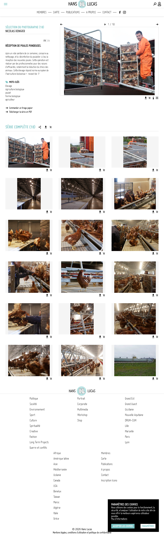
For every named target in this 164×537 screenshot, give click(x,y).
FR (45, 40)
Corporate (82, 404)
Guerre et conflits (38, 447)
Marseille (129, 431)
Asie (55, 464)
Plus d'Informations (119, 518)
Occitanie (129, 409)
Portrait (81, 398)
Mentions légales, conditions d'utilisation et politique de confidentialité (82, 532)
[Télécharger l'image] (145, 97)
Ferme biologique (12, 96)
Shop (79, 420)
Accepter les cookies (123, 526)
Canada (56, 480)
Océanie (57, 475)
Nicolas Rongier (15, 31)
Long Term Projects (39, 442)
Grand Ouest (131, 404)
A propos (91, 12)
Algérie (56, 507)
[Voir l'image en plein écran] (157, 97)
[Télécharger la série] (45, 127)
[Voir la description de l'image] (153, 97)
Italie (55, 513)
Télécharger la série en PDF (20, 111)
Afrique (57, 453)
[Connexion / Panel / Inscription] (159, 4)
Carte (56, 12)
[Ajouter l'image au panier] (149, 97)
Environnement (37, 409)
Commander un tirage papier (21, 107)
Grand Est (129, 398)
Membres (41, 12)
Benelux (57, 491)
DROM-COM (130, 420)
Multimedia (82, 409)
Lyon (127, 442)
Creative (34, 431)
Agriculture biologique (14, 89)
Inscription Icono (109, 480)
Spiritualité (35, 426)
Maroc (56, 502)
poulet (8, 92)
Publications (73, 12)
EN (48, 40)
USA (55, 486)
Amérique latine (61, 458)
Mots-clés (14, 82)
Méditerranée (60, 469)
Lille (127, 426)
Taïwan (56, 496)
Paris (127, 436)
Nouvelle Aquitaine (134, 415)
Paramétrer (148, 526)
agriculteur (10, 99)
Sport (32, 415)
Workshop (82, 415)
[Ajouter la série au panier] (50, 127)
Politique (34, 398)
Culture (33, 420)
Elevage (8, 85)
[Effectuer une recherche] (154, 4)
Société (33, 404)
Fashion (33, 436)
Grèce (56, 518)
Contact (107, 12)
